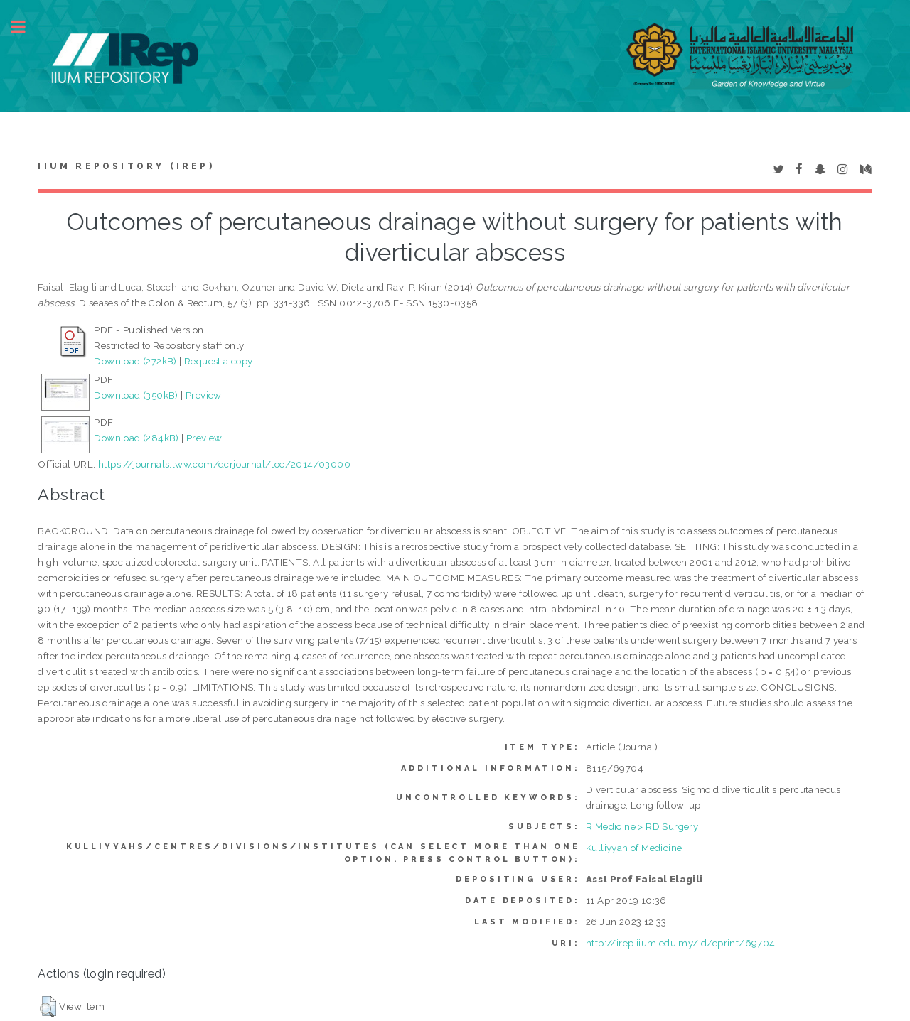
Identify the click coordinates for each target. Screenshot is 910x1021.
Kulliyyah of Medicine (634, 847)
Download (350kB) (136, 395)
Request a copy (218, 361)
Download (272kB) (135, 361)
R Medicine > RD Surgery (642, 826)
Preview (204, 395)
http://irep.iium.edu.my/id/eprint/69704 (681, 943)
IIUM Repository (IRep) (126, 166)
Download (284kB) (136, 437)
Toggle (25, 26)
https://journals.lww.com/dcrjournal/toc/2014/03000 (224, 464)
